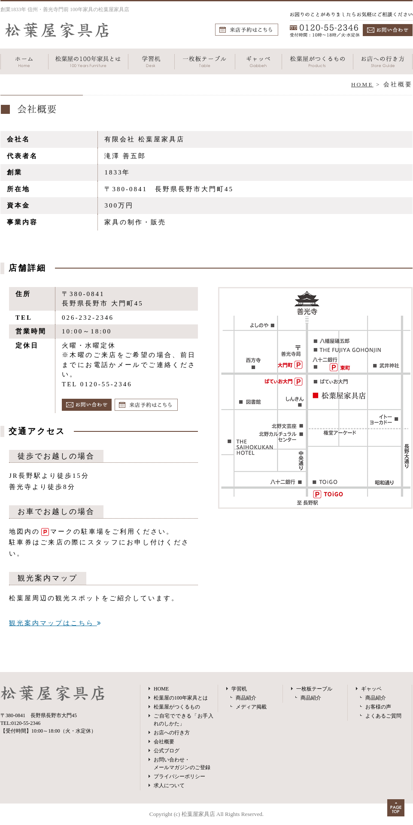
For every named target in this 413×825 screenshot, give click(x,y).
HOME (362, 84)
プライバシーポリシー (179, 776)
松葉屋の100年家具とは (181, 698)
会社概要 (164, 742)
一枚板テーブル (314, 689)
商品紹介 (246, 698)
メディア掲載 (251, 707)
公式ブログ (166, 751)
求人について (169, 785)
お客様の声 (378, 707)
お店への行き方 (172, 733)
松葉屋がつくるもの (177, 707)
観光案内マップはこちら (55, 623)
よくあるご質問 (383, 716)
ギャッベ (371, 689)
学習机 (239, 689)
